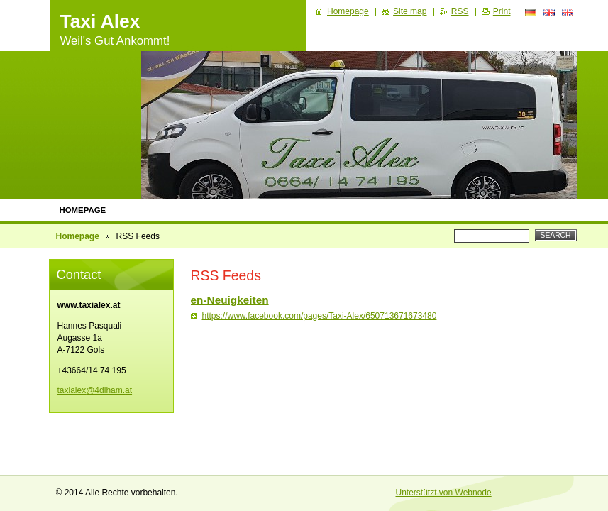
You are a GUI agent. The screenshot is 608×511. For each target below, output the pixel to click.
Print (502, 11)
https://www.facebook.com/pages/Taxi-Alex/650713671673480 (319, 316)
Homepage (83, 210)
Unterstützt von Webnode (444, 493)
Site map (409, 11)
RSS (460, 11)
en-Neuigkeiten (230, 300)
